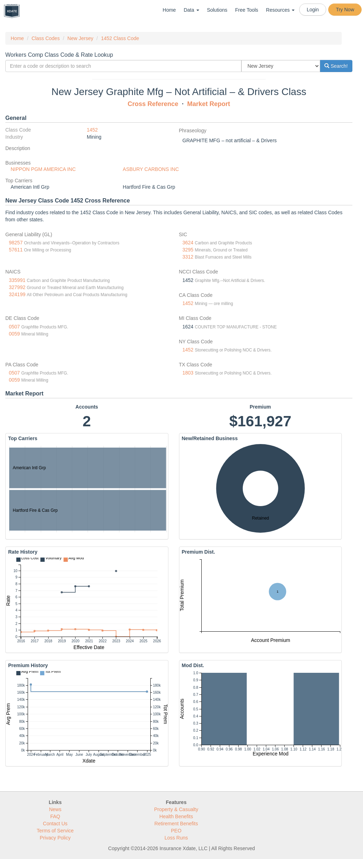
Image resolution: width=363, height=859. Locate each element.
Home (169, 10)
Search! (336, 66)
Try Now (345, 9)
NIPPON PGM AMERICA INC (43, 169)
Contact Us (55, 823)
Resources (280, 10)
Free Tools (246, 10)
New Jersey (80, 38)
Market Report (208, 103)
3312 (188, 257)
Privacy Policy (55, 838)
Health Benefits (176, 816)
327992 (17, 287)
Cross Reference (153, 103)
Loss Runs (176, 838)
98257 (16, 242)
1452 (92, 130)
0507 (14, 326)
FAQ (55, 816)
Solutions (217, 10)
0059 (14, 334)
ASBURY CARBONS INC (151, 169)
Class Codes (46, 38)
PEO (176, 830)
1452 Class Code (120, 38)
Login (313, 9)
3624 (188, 242)
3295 (188, 250)
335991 (17, 280)
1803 (188, 373)
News (55, 809)
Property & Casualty (176, 809)
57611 (16, 250)
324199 (17, 294)
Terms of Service (55, 830)
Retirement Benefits (176, 823)
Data (191, 10)
